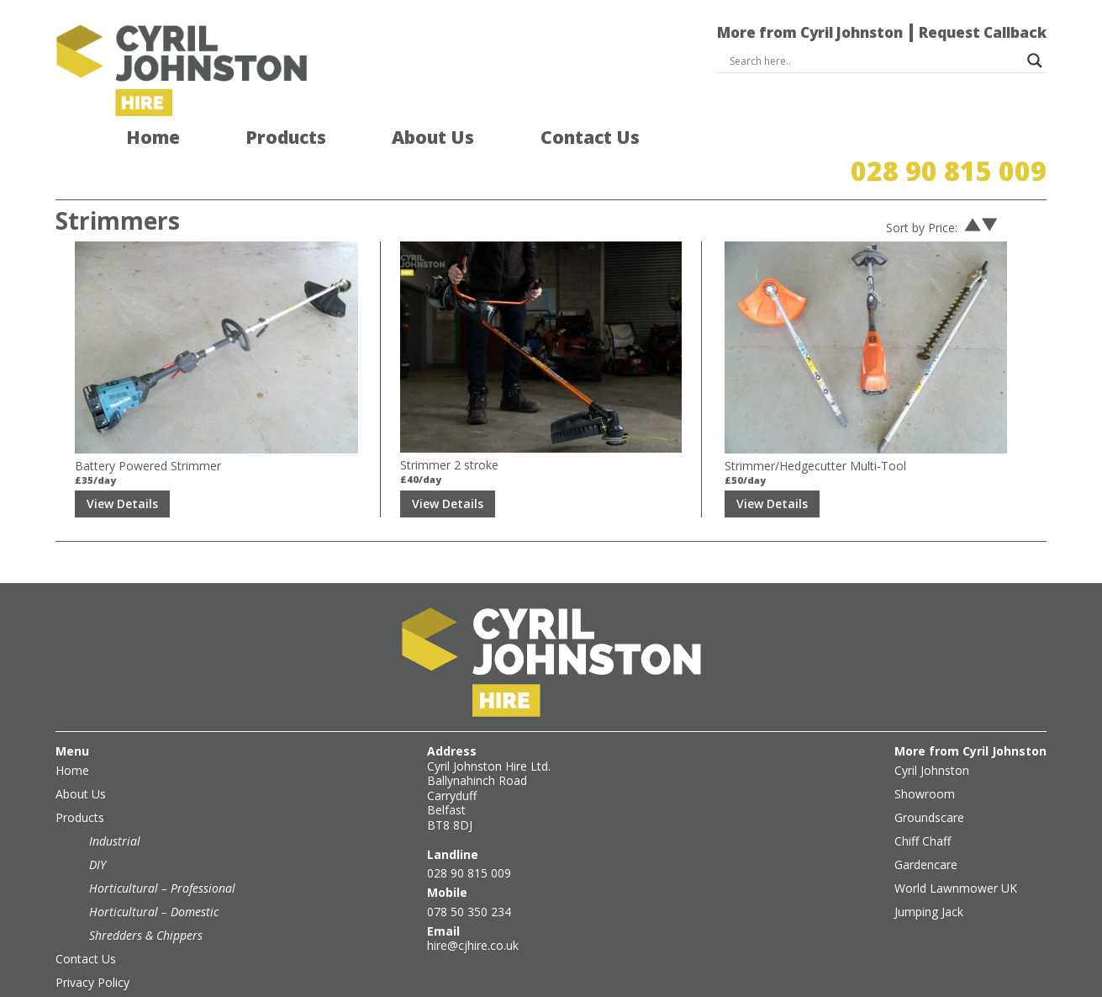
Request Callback (983, 32)
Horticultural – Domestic (154, 878)
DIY (97, 831)
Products (285, 138)
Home (153, 138)
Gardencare (925, 831)
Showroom (924, 760)
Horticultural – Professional (162, 854)
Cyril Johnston (931, 737)
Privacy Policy (92, 949)
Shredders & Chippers (146, 901)
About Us (433, 138)
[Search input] (875, 60)
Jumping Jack (928, 878)
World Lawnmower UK (955, 854)
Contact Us (590, 138)
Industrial (114, 807)
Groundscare (929, 784)
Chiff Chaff (922, 807)
